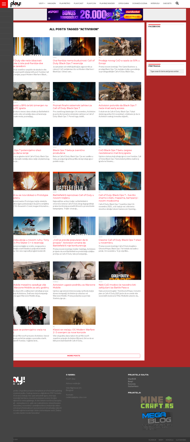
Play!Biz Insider (107, 3)
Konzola (132, 384)
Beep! (130, 381)
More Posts (73, 356)
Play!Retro (65, 3)
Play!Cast (78, 3)
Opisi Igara (123, 3)
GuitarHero (133, 386)
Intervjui (155, 3)
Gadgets (167, 3)
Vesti (41, 3)
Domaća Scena (139, 3)
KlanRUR (132, 379)
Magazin (52, 3)
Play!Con (91, 3)
